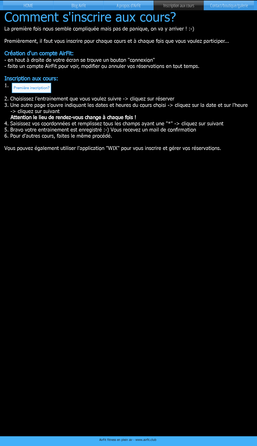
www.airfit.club (145, 440)
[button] (31, 88)
